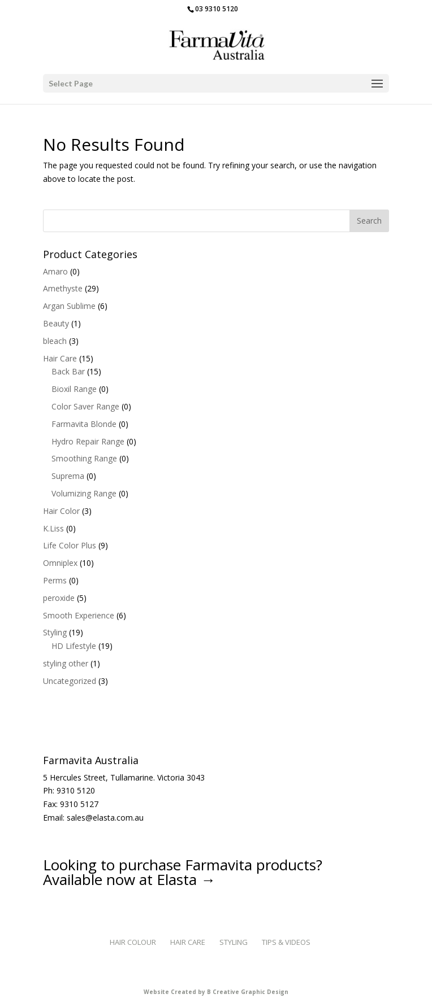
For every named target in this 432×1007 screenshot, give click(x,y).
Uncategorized (69, 680)
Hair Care (60, 358)
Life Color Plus (69, 545)
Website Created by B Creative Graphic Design (216, 992)
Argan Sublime (69, 305)
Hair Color (61, 510)
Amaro (55, 271)
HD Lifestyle (73, 645)
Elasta (177, 879)
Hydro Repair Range (87, 441)
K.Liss (53, 528)
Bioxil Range (74, 388)
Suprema (67, 475)
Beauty (56, 323)
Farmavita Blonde (83, 424)
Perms (55, 580)
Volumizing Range (83, 493)
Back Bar (68, 371)
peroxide (59, 597)
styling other (65, 663)
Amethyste (63, 288)
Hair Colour (133, 942)
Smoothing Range (84, 458)
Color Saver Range (85, 406)
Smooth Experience (78, 615)
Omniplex (60, 562)
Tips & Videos (286, 942)
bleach (55, 340)
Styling (55, 632)
